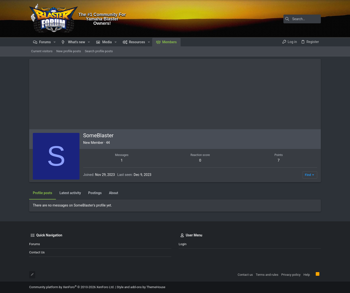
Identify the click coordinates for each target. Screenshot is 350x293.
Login (182, 244)
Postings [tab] (95, 193)
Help (306, 274)
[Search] (290, 19)
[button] (54, 42)
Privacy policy (290, 274)
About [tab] (113, 193)
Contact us (37, 252)
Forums (34, 244)
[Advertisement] (175, 93)
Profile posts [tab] (42, 193)
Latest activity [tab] (70, 193)
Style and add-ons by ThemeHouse (141, 287)
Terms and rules (267, 274)
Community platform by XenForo (71, 287)
